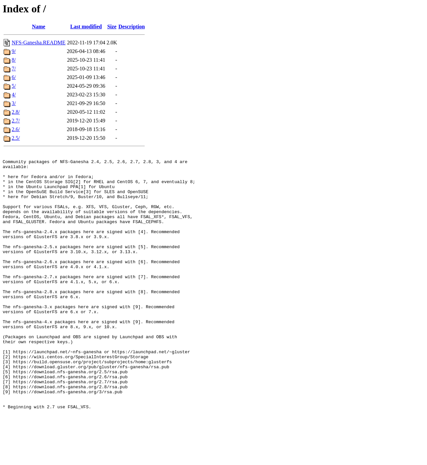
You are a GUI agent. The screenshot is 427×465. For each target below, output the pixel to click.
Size (111, 26)
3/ (14, 103)
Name (38, 26)
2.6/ (16, 129)
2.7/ (16, 120)
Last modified (86, 26)
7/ (14, 68)
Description (131, 26)
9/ (14, 51)
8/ (14, 60)
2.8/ (16, 112)
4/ (14, 94)
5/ (14, 86)
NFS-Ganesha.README (38, 42)
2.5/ (16, 138)
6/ (14, 77)
